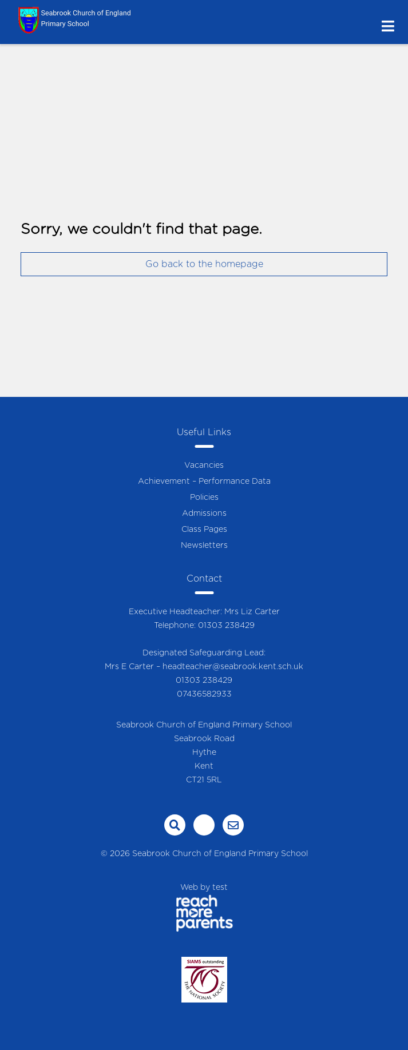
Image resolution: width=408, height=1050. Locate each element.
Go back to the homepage (204, 264)
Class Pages (204, 530)
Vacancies (204, 466)
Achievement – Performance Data (204, 482)
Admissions (204, 514)
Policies (204, 498)
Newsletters (204, 546)
